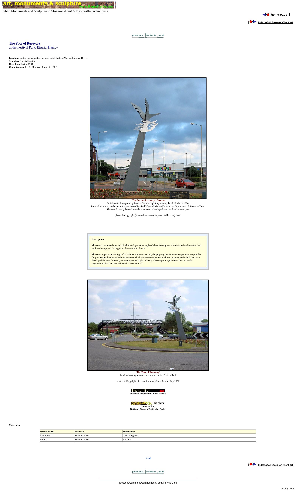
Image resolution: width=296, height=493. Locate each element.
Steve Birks (171, 482)
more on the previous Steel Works (148, 392)
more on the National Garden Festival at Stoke (148, 406)
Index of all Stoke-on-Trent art (275, 22)
